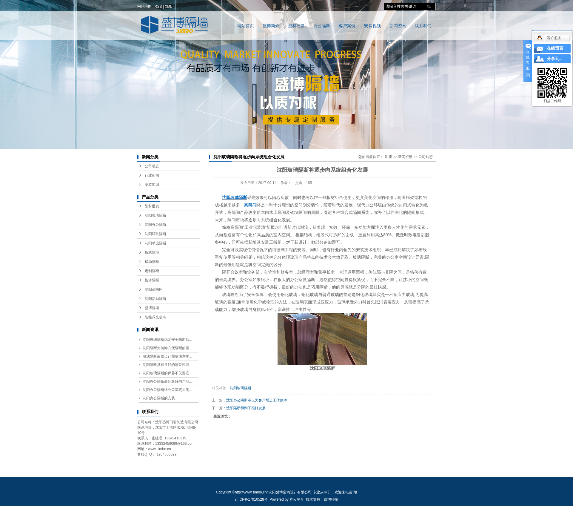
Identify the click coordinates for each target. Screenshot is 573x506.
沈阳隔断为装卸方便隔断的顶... (167, 348)
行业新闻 (152, 175)
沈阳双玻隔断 (155, 234)
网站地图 (144, 6)
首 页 (388, 157)
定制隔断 (152, 271)
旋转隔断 (152, 280)
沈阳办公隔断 (155, 225)
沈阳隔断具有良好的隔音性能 (166, 365)
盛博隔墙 (152, 308)
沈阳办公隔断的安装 (159, 398)
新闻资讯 (397, 26)
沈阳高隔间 (154, 289)
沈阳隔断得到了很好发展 (246, 408)
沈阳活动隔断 (155, 299)
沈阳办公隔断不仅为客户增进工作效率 (256, 400)
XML (168, 6)
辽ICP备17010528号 (251, 499)
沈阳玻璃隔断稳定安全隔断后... (167, 340)
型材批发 (296, 26)
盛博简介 (271, 26)
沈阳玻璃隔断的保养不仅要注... (167, 373)
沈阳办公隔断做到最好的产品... (167, 381)
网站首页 (245, 26)
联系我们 (423, 26)
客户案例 (347, 26)
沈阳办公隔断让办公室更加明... (167, 390)
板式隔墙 (152, 252)
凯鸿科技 (331, 499)
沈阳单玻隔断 (155, 243)
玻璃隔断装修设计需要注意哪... (167, 356)
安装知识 (152, 185)
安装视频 (372, 26)
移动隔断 (152, 262)
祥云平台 (296, 499)
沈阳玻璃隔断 (155, 215)
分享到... (555, 58)
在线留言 (555, 48)
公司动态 (152, 166)
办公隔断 (321, 26)
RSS (158, 6)
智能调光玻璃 (155, 317)
